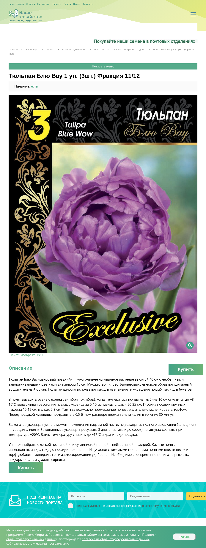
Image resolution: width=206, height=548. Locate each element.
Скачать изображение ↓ (26, 355)
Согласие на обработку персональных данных (115, 539)
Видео (76, 4)
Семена (30, 4)
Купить (186, 369)
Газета (67, 4)
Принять (184, 536)
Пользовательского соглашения (121, 505)
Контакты (88, 4)
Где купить (43, 4)
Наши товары (16, 4)
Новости (56, 4)
